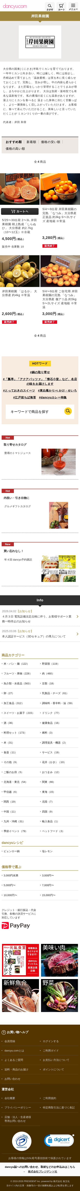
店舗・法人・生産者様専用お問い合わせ (17, 1119)
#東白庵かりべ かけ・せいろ (57, 390)
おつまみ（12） (51, 772)
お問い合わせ (12, 1078)
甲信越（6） (11, 791)
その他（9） (11, 762)
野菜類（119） (51, 663)
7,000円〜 (48, 885)
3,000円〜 (48, 875)
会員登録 (9, 1041)
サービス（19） (51, 752)
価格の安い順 (50, 142)
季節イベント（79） (16, 831)
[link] (59, 1141)
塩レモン (47, 851)
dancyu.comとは (14, 1050)
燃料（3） (48, 732)
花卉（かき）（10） (54, 762)
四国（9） (48, 811)
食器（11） (10, 752)
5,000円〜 (10, 885)
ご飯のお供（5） (14, 772)
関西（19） (10, 801)
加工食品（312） (14, 703)
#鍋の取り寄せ (40, 372)
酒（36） (9, 722)
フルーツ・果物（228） (18, 673)
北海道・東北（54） (16, 781)
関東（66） (49, 781)
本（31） (9, 742)
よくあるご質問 (13, 1059)
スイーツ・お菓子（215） (19, 712)
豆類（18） (49, 683)
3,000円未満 (11, 875)
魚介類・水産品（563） (18, 683)
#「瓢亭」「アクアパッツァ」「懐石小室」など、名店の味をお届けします (40, 381)
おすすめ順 (14, 142)
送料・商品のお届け (16, 1069)
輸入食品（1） (50, 821)
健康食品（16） (51, 722)
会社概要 (9, 1098)
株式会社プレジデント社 (42, 1171)
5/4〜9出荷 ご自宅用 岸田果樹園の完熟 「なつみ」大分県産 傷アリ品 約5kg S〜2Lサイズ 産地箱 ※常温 (60, 299)
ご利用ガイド (51, 1050)
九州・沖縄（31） (14, 821)
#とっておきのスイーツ (19, 390)
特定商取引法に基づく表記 (59, 1107)
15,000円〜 (49, 895)
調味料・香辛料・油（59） (58, 703)
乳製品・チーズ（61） (55, 693)
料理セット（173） (15, 732)
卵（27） (9, 693)
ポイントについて (53, 1069)
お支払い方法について (56, 1059)
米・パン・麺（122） (16, 663)
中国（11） (10, 811)
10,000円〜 (10, 895)
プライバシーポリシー (17, 1107)
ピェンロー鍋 (12, 851)
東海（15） (49, 791)
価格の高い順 (15, 148)
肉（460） (48, 673)
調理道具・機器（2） (54, 742)
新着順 (31, 142)
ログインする (51, 1041)
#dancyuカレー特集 (53, 397)
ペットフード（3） (53, 831)
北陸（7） (48, 801)
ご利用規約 (49, 1098)
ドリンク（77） (51, 712)
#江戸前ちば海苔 (24, 397)
